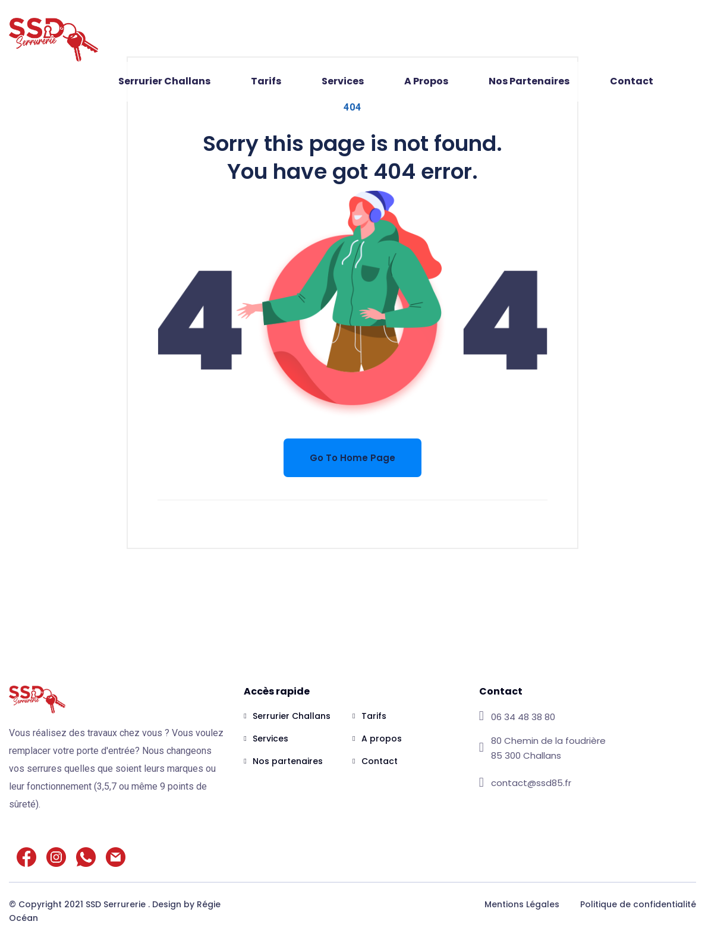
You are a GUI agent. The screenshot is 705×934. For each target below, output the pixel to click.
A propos (426, 81)
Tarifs (266, 81)
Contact (631, 81)
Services (343, 81)
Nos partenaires (529, 81)
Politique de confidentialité (638, 904)
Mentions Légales (521, 904)
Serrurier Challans (164, 81)
